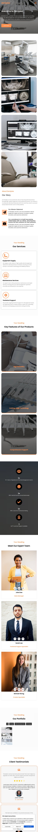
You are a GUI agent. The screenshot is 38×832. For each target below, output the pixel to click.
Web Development (20, 587)
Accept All (28, 826)
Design (11, 587)
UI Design (29, 587)
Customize (7, 826)
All (7, 587)
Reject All (18, 826)
